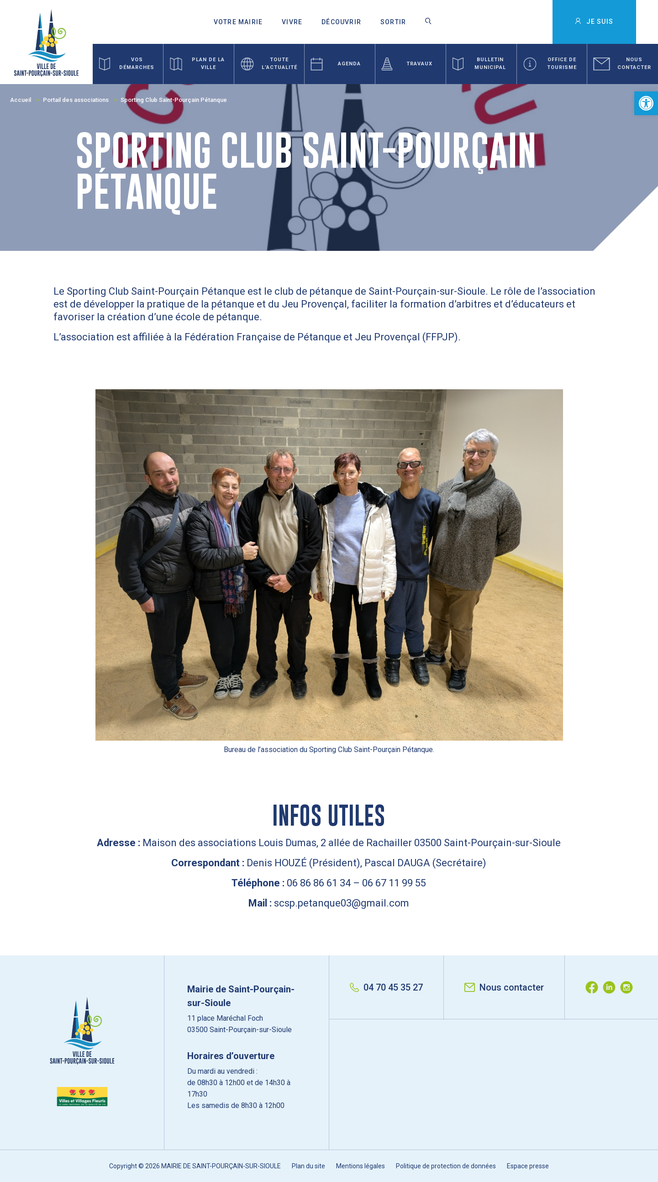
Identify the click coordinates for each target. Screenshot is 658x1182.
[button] (646, 103)
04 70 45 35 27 (386, 987)
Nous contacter (504, 987)
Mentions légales (360, 1166)
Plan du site (308, 1166)
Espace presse (528, 1166)
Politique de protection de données (446, 1166)
